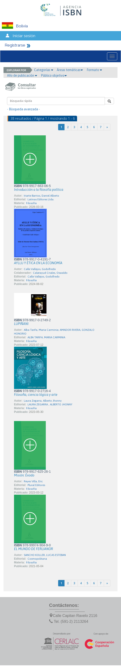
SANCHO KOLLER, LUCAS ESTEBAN (45, 555)
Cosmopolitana (37, 558)
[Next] (107, 127)
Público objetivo (54, 75)
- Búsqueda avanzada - (23, 109)
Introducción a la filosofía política (38, 189)
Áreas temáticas (70, 70)
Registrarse (15, 45)
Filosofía (31, 203)
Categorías (43, 70)
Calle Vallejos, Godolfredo (40, 269)
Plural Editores (36, 485)
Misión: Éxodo (24, 475)
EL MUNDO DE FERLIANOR (33, 549)
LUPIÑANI (21, 324)
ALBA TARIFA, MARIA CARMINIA (46, 337)
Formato (94, 70)
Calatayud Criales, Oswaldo (50, 272)
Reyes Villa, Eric (33, 481)
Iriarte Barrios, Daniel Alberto (41, 195)
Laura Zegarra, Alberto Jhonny (43, 400)
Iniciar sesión (24, 35)
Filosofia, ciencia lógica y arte (35, 394)
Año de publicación (22, 75)
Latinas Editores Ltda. (41, 199)
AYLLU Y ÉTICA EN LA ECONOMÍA (38, 263)
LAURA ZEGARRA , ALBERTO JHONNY (50, 404)
